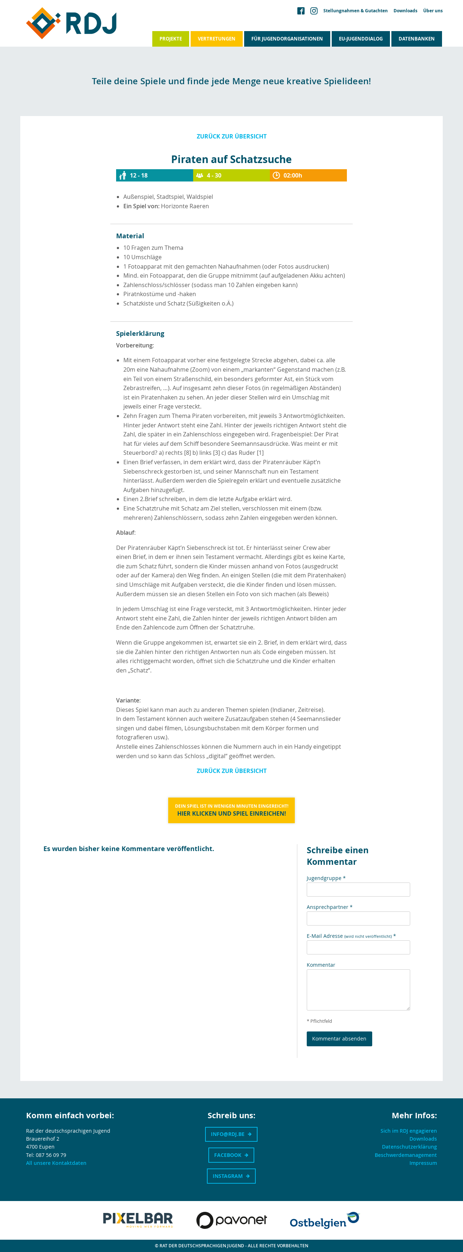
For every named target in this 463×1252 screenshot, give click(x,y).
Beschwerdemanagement (406, 1154)
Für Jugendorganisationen (287, 38)
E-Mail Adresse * (351, 935)
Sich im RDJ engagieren (409, 1130)
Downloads (405, 11)
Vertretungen (216, 38)
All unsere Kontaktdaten (56, 1162)
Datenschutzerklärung (409, 1146)
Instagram (228, 1175)
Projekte (171, 38)
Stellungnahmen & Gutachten (355, 11)
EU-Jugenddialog (361, 38)
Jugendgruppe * (326, 878)
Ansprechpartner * (330, 906)
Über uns (433, 11)
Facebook (227, 1154)
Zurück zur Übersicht (232, 136)
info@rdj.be (228, 1134)
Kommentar (321, 964)
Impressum (423, 1162)
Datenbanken (417, 38)
